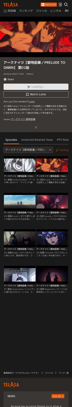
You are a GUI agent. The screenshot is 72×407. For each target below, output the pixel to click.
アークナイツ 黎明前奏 (23, 119)
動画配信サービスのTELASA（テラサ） (22, 372)
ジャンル (49, 372)
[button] (49, 5)
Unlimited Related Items (37, 140)
